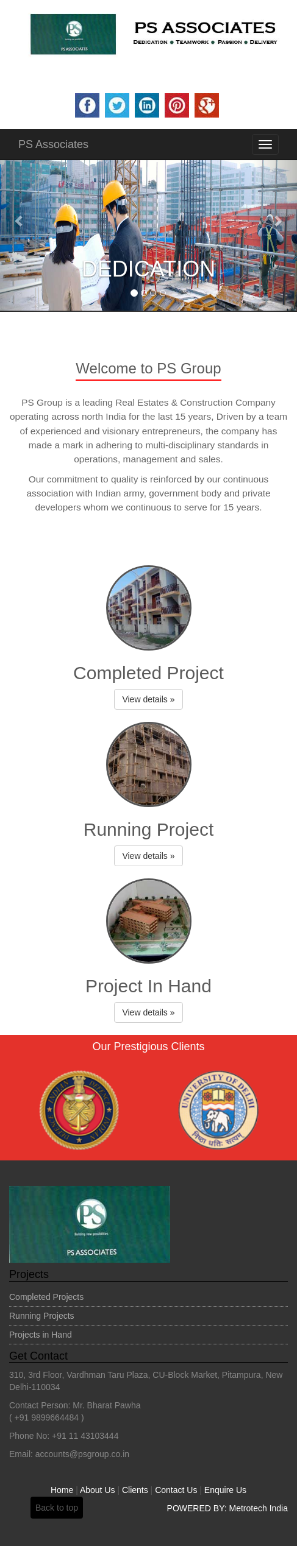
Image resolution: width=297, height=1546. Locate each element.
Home (62, 1490)
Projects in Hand (40, 1335)
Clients (135, 1490)
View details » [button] (148, 699)
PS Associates (53, 144)
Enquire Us (225, 1490)
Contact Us (176, 1490)
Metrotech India (258, 1508)
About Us (97, 1490)
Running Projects (41, 1316)
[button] (22, 220)
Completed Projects (46, 1297)
